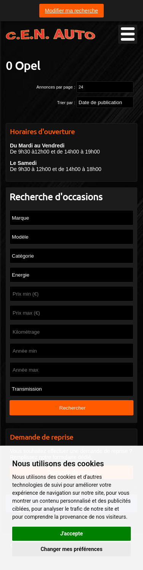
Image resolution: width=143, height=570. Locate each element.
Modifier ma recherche (71, 11)
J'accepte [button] (71, 533)
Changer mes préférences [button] (71, 549)
